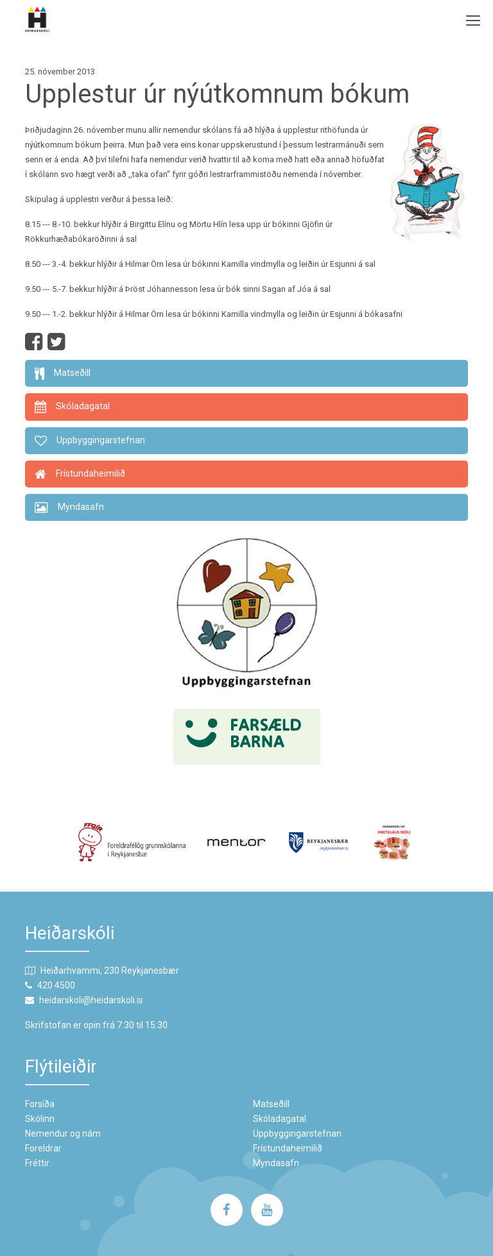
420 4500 (56, 985)
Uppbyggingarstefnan (297, 1133)
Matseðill (271, 1104)
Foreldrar (43, 1148)
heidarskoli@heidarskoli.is (91, 1000)
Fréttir (37, 1163)
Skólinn (40, 1119)
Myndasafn (276, 1163)
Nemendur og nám (63, 1133)
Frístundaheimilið (287, 1148)
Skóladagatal (279, 1119)
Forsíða (40, 1104)
